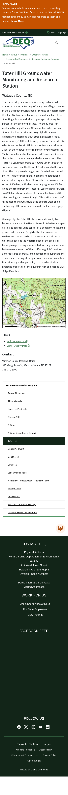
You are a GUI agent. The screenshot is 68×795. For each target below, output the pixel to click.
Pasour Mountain (16, 393)
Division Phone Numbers (34, 573)
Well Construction (18, 341)
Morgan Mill (14, 417)
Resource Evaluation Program (45, 59)
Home (5, 54)
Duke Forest (14, 496)
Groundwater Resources (17, 59)
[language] (59, 32)
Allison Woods (15, 401)
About (14, 54)
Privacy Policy (49, 755)
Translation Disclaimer (28, 744)
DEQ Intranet (35, 614)
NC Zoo (11, 425)
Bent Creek (13, 456)
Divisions (24, 54)
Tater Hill (12, 441)
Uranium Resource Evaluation (22, 512)
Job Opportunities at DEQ (35, 604)
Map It (45, 569)
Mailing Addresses (34, 586)
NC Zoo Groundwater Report (22, 433)
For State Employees (35, 609)
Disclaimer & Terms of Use (24, 755)
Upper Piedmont (16, 449)
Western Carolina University (22, 504)
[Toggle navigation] (64, 43)
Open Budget (34, 760)
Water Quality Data (18, 346)
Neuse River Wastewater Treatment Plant (28, 480)
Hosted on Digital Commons (34, 769)
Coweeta (12, 464)
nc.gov (47, 744)
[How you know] (26, 32)
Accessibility (45, 749)
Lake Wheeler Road (17, 472)
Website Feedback (25, 749)
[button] (55, 43)
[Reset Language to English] (48, 32)
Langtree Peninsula (17, 409)
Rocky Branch (14, 488)
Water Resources (40, 54)
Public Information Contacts (34, 582)
